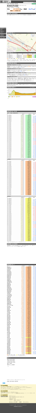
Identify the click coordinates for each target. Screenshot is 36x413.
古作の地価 (8, 334)
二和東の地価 (8, 341)
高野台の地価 (8, 315)
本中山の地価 (8, 321)
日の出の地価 (8, 333)
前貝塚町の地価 (9, 310)
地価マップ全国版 (2, 37)
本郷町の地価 (8, 347)
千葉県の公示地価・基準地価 (11, 360)
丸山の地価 (8, 335)
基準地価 (10, 386)
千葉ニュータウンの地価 (10, 305)
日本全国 (8, 3)
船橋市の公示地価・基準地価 (11, 359)
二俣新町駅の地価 (9, 296)
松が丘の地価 (8, 306)
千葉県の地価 (2, 34)
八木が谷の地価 (9, 338)
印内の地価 (8, 309)
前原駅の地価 (8, 298)
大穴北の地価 (8, 339)
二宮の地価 (8, 331)
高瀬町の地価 (8, 351)
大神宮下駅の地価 (9, 302)
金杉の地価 (8, 314)
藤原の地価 (8, 329)
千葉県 (11, 3)
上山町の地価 (8, 312)
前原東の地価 (8, 318)
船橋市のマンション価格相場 (11, 364)
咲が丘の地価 (8, 313)
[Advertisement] (3, 15)
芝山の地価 (8, 326)
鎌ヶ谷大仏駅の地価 (9, 295)
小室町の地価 (8, 345)
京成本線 (20, 84)
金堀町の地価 (8, 352)
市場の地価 (8, 325)
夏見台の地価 (8, 316)
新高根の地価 (8, 327)
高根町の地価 (8, 353)
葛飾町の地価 (8, 343)
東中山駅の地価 (9, 297)
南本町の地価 (8, 332)
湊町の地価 (8, 330)
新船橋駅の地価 (9, 299)
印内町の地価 (8, 348)
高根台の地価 (8, 319)
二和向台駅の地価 (9, 294)
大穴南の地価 (8, 340)
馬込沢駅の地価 (9, 301)
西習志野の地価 (9, 322)
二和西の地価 (8, 342)
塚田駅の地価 (8, 300)
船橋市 (13, 3)
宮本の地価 (8, 320)
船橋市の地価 (2, 35)
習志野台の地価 (9, 307)
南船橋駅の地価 (9, 303)
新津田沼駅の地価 (9, 304)
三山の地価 (8, 336)
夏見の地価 (8, 311)
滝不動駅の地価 (9, 292)
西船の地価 (8, 328)
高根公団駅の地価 (9, 291)
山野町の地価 (8, 344)
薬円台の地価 (8, 323)
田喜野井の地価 (9, 349)
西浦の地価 (8, 346)
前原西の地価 (8, 317)
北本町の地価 (8, 350)
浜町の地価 (8, 337)
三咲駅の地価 (8, 293)
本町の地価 (8, 308)
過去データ (1, 32)
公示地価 (8, 386)
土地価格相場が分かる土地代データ (18, 406)
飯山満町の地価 (9, 324)
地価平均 (1, 29)
